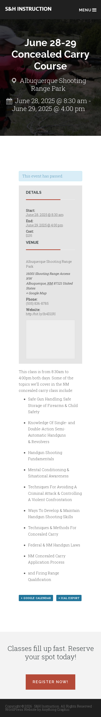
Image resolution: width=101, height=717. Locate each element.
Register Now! (50, 682)
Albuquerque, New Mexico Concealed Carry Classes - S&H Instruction (28, 12)
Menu (87, 9)
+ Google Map (36, 293)
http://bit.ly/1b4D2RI (41, 314)
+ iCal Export (68, 598)
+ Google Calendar (36, 598)
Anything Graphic (55, 709)
